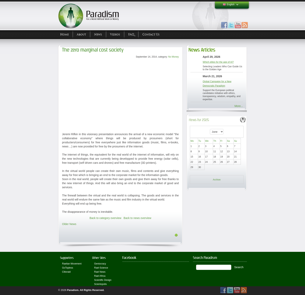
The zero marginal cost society (93, 50)
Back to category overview (105, 218)
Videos (115, 34)
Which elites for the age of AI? (218, 62)
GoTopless (67, 267)
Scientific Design (102, 280)
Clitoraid (66, 271)
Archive (217, 179)
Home (64, 34)
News (98, 34)
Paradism (73, 290)
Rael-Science (101, 267)
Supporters (67, 258)
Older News (69, 224)
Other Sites (99, 258)
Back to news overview (137, 218)
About (81, 34)
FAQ (131, 34)
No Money (173, 56)
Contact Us (151, 34)
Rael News (99, 271)
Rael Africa (99, 276)
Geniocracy (100, 263)
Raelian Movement (72, 263)
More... (238, 106)
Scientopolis (100, 284)
